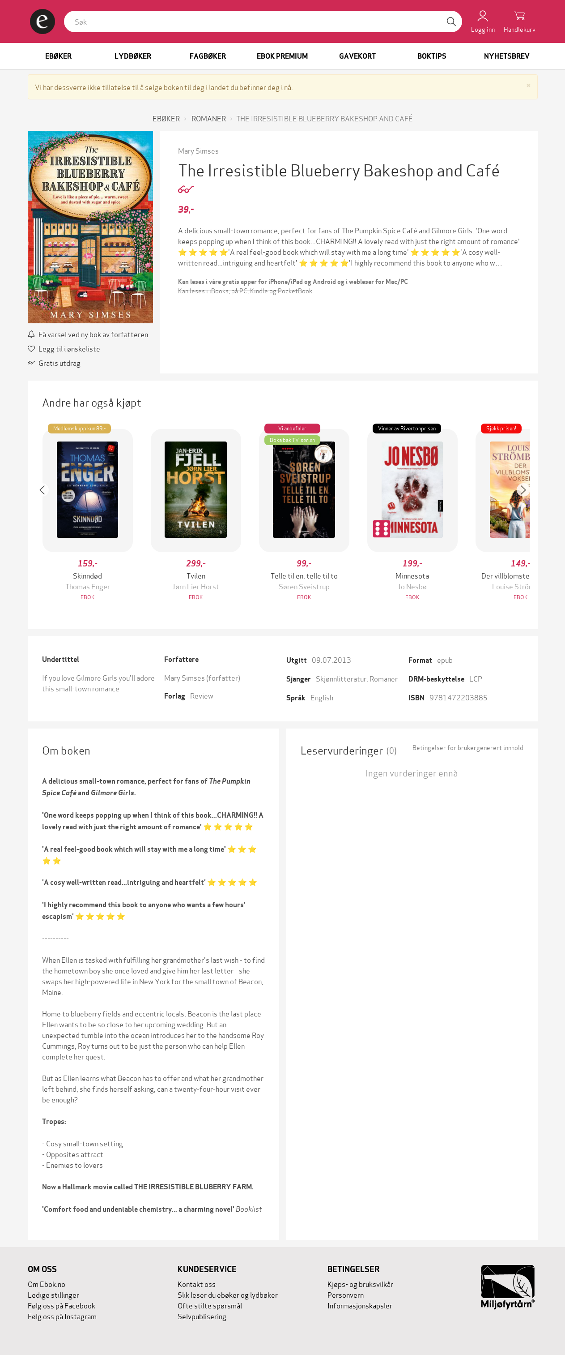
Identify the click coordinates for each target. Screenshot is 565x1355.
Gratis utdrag (54, 362)
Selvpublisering (202, 1316)
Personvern (345, 1294)
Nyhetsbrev (507, 56)
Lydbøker (133, 56)
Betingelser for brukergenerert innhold (467, 747)
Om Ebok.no (46, 1283)
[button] (46, 516)
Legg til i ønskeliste (64, 348)
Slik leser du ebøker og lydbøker (228, 1294)
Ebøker (58, 56)
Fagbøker (208, 56)
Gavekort (357, 56)
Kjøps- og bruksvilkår (360, 1283)
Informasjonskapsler (359, 1305)
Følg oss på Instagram (62, 1316)
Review (201, 695)
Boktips (431, 56)
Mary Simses (198, 150)
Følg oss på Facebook (61, 1305)
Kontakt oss (197, 1283)
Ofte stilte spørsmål (210, 1305)
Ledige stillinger (53, 1294)
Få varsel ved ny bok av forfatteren (88, 334)
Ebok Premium (282, 56)
